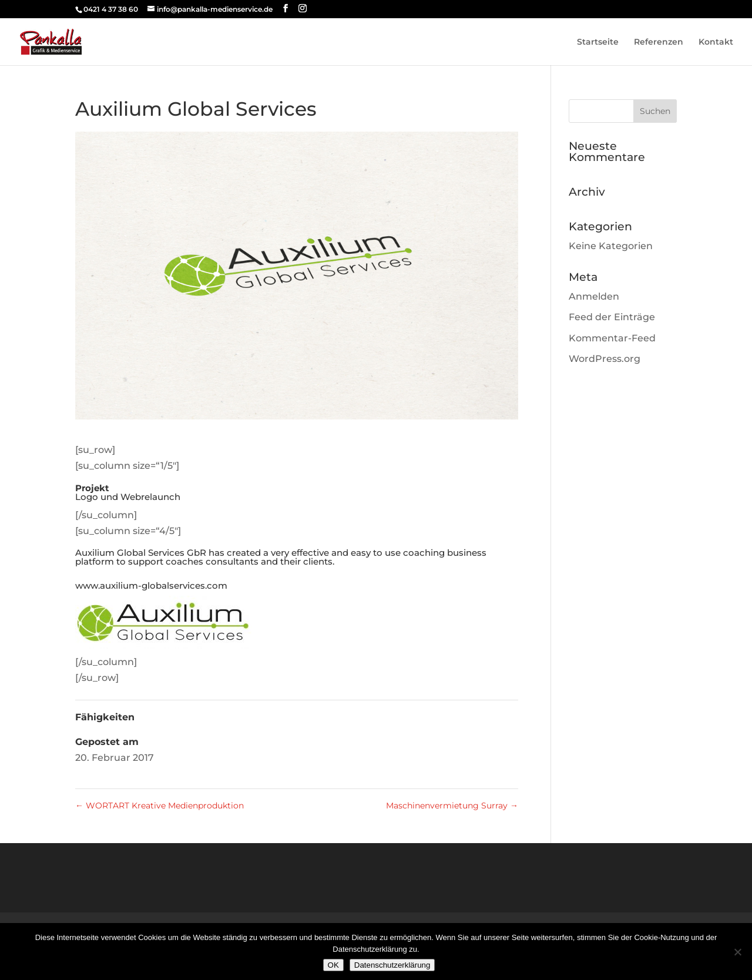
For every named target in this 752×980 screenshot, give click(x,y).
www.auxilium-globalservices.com (151, 585)
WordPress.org (604, 358)
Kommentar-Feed (612, 338)
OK (333, 965)
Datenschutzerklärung (392, 965)
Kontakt (716, 42)
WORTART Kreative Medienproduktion (159, 805)
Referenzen (658, 42)
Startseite (598, 42)
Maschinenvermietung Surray (452, 805)
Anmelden (594, 296)
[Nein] (737, 952)
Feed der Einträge (612, 317)
